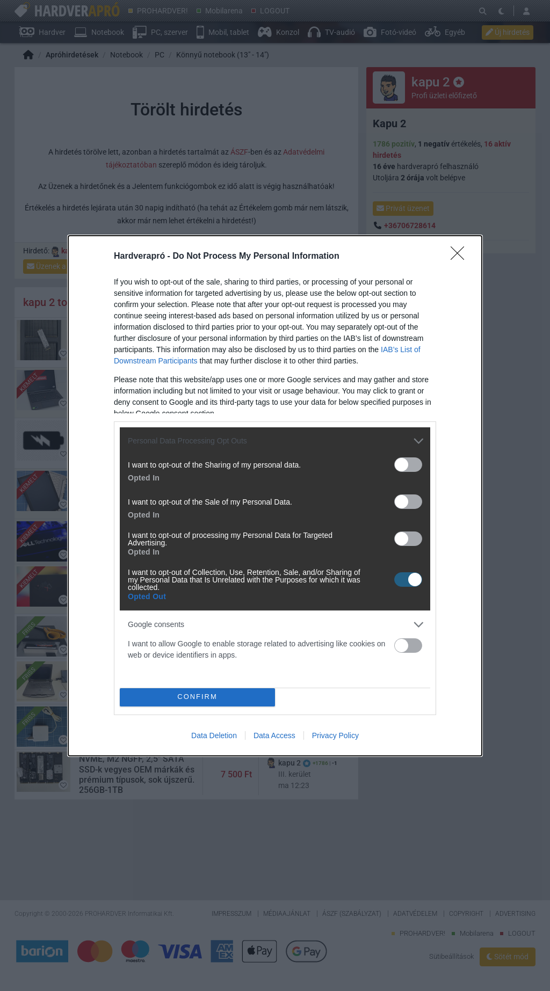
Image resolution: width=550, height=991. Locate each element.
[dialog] (275, 496)
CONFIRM (197, 697)
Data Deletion (214, 735)
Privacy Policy (335, 735)
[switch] (408, 464)
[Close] (461, 256)
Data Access (274, 735)
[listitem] (275, 441)
